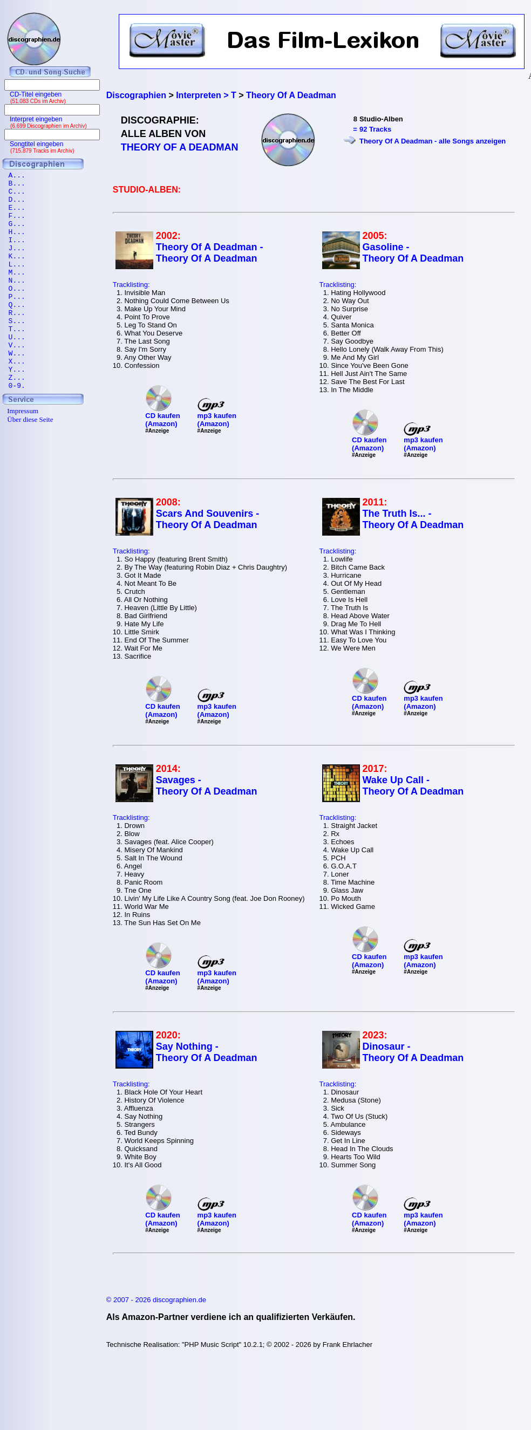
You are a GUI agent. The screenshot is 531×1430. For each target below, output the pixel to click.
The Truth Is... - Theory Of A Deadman (413, 519)
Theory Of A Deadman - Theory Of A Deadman (209, 253)
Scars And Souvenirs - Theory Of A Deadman (207, 519)
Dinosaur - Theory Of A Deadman (413, 1052)
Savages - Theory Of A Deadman (206, 786)
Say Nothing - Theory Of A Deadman (206, 1052)
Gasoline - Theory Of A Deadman (413, 253)
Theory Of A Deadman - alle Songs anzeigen (432, 141)
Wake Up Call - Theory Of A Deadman (413, 786)
